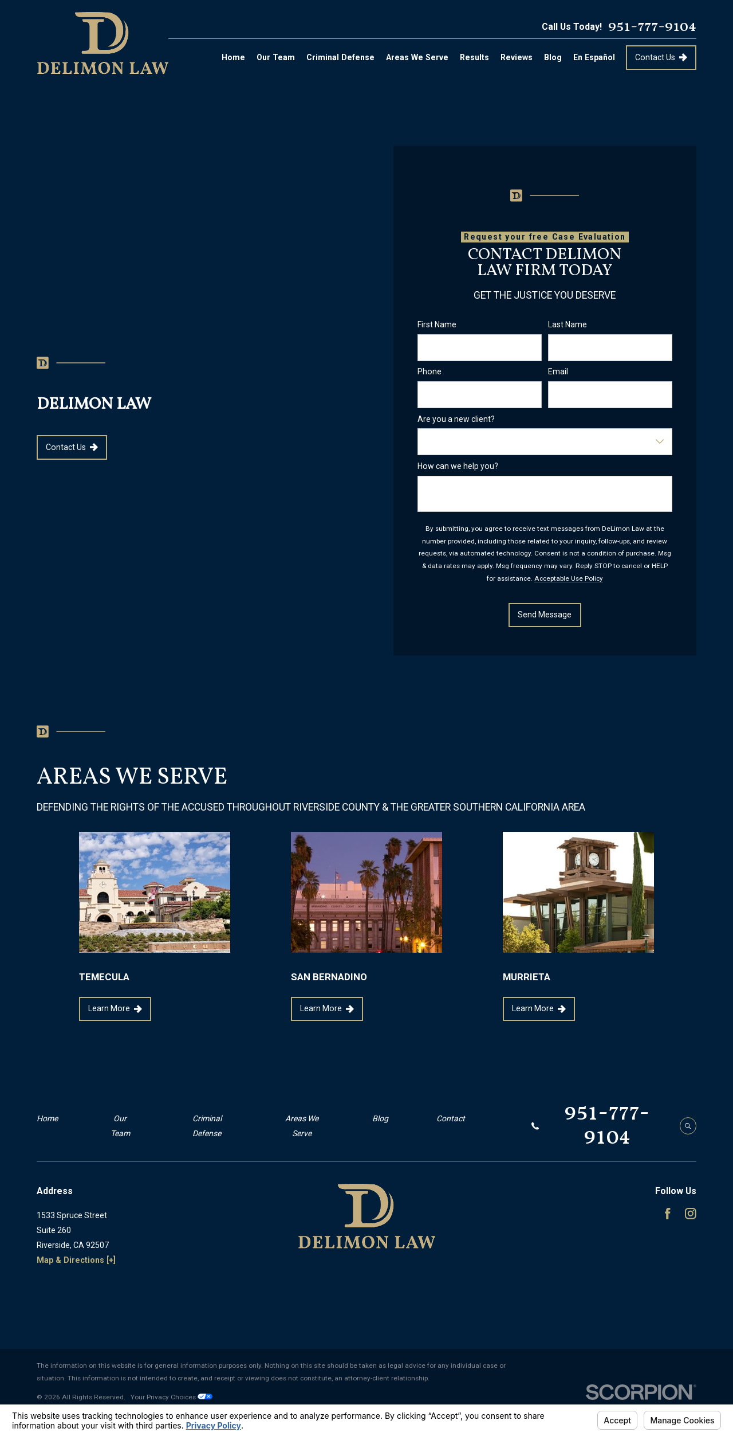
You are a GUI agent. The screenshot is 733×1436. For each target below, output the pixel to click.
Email (558, 371)
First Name (436, 324)
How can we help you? (457, 465)
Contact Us (661, 57)
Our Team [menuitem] (276, 57)
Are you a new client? (456, 418)
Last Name (567, 324)
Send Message (545, 614)
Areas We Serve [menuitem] (417, 57)
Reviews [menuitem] (517, 57)
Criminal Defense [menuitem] (340, 57)
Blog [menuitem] (553, 57)
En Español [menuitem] (594, 57)
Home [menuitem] (233, 57)
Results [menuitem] (474, 57)
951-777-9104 (652, 27)
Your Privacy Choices (171, 1397)
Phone (429, 371)
